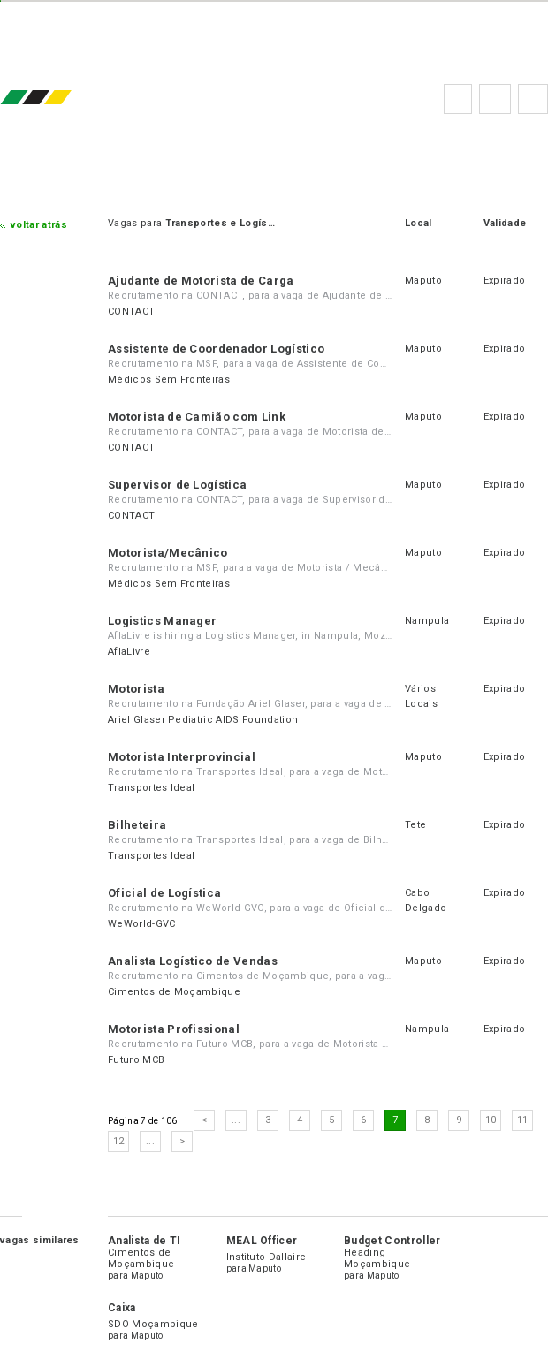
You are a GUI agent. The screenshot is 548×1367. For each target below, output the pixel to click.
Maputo (423, 280)
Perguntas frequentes (495, 99)
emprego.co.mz (62, 98)
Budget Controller (392, 1240)
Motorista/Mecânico (168, 552)
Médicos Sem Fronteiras (169, 379)
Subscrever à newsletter (533, 99)
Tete (415, 825)
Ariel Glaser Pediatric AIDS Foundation (203, 719)
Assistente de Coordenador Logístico (216, 348)
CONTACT (131, 311)
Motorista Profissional (174, 1029)
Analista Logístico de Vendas (193, 961)
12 (119, 1141)
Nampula (427, 621)
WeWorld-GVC (142, 924)
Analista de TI (144, 1240)
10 (491, 1120)
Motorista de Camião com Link (196, 416)
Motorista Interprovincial (181, 756)
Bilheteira (137, 825)
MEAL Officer (262, 1240)
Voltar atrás (39, 225)
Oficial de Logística (164, 893)
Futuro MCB (136, 1060)
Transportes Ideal (151, 788)
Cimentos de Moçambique (174, 992)
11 (523, 1120)
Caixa (122, 1308)
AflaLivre (129, 651)
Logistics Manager (162, 620)
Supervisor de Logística (177, 484)
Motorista (136, 688)
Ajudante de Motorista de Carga (201, 280)
